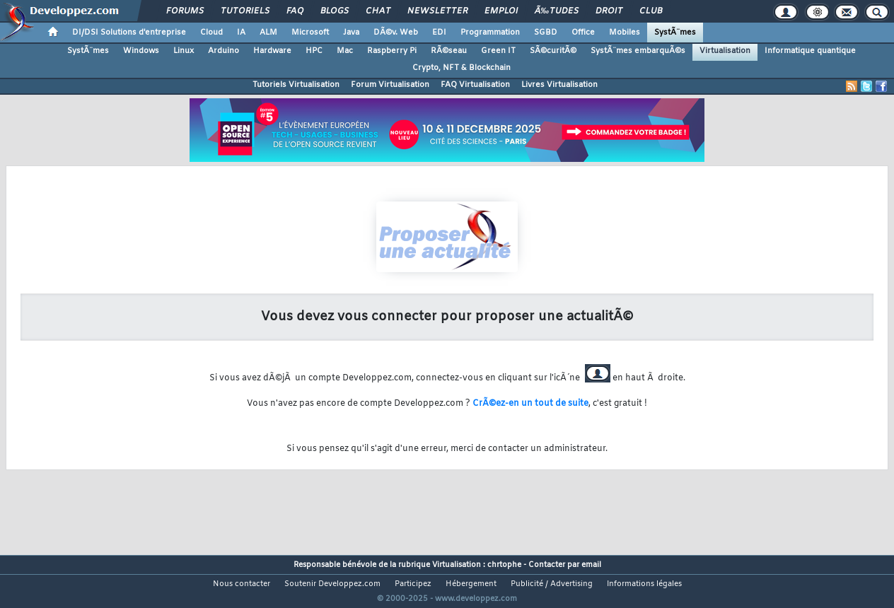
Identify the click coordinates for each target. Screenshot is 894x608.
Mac (345, 51)
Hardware (272, 51)
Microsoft (310, 32)
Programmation (490, 32)
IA (241, 32)
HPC (314, 51)
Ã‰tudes (556, 11)
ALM (268, 32)
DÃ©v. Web (395, 32)
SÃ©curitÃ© (553, 51)
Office (583, 32)
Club (650, 11)
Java (351, 32)
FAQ (295, 11)
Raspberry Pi (392, 51)
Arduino (223, 51)
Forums (185, 11)
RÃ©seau (449, 51)
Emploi (501, 11)
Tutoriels (245, 11)
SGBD (545, 32)
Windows (141, 51)
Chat (378, 11)
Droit (609, 11)
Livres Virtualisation (559, 85)
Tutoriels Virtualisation (295, 85)
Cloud (211, 32)
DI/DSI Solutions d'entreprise (129, 32)
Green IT (498, 51)
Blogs (334, 11)
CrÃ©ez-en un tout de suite (530, 403)
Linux (183, 51)
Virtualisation (724, 51)
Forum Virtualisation (390, 85)
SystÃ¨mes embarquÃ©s (638, 51)
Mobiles (624, 32)
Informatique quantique (810, 51)
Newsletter (437, 11)
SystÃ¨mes (675, 32)
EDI (439, 32)
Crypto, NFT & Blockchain (461, 68)
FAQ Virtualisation (475, 85)
